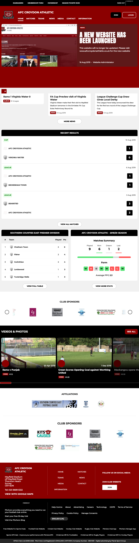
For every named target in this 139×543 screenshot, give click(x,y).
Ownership (53, 3)
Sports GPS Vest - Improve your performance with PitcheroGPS (29, 535)
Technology (101, 507)
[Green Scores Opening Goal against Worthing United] (84, 353)
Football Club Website (36, 529)
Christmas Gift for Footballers (67, 535)
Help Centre (57, 507)
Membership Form (35, 3)
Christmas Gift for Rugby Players (93, 535)
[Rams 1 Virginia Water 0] (22, 81)
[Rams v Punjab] (28, 353)
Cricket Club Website (55, 529)
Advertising (79, 507)
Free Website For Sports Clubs (14, 529)
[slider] (5, 383)
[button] (20, 18)
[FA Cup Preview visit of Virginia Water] (69, 81)
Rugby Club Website (92, 529)
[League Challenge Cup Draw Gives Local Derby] (116, 81)
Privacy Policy (58, 513)
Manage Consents (89, 513)
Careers (90, 507)
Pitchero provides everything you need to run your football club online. (25, 511)
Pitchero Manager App (127, 529)
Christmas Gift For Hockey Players (120, 535)
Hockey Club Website (74, 529)
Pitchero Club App (109, 529)
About (68, 507)
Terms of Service (125, 507)
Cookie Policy (72, 513)
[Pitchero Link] (131, 4)
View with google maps (19, 494)
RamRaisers (18, 3)
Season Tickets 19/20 (71, 3)
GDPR (112, 507)
